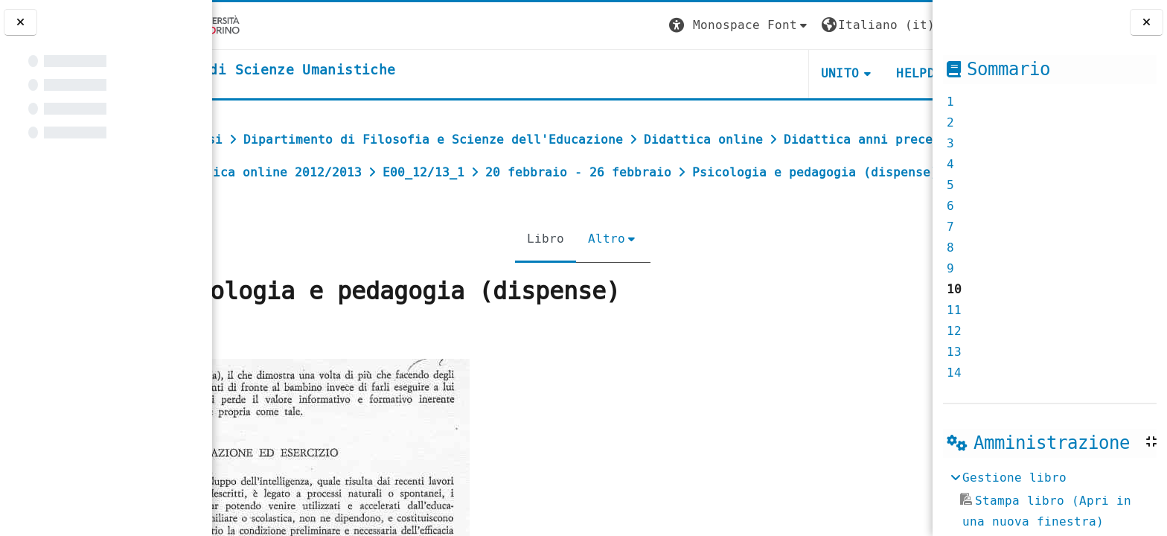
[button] (654, 25)
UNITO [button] (754, 73)
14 (954, 372)
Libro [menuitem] (535, 271)
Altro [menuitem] (596, 271)
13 (954, 351)
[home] (337, 71)
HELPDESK (841, 73)
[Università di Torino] (258, 25)
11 (954, 310)
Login (902, 25)
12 (954, 330)
